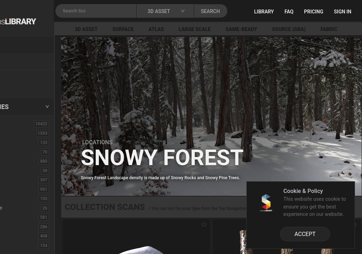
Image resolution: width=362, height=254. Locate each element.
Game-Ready (281, 29)
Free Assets (23, 86)
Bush (15, 161)
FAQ (314, 11)
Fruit (14, 245)
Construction (24, 189)
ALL (13, 123)
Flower (17, 235)
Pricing (339, 11)
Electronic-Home (28, 208)
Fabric (16, 217)
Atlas (196, 29)
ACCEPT (305, 234)
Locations (21, 62)
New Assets (23, 76)
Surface (162, 29)
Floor (15, 226)
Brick (15, 152)
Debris (16, 198)
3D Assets (21, 133)
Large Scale (234, 29)
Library (289, 11)
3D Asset (126, 29)
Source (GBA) (328, 29)
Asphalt (18, 142)
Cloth (15, 170)
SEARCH (257, 11)
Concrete (19, 179)
